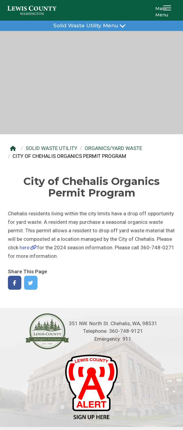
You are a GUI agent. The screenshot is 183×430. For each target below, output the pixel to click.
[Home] (14, 148)
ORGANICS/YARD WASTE (113, 148)
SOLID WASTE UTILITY (51, 148)
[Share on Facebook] (15, 283)
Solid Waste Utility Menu (91, 25)
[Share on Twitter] (31, 283)
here (24, 247)
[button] (168, 10)
